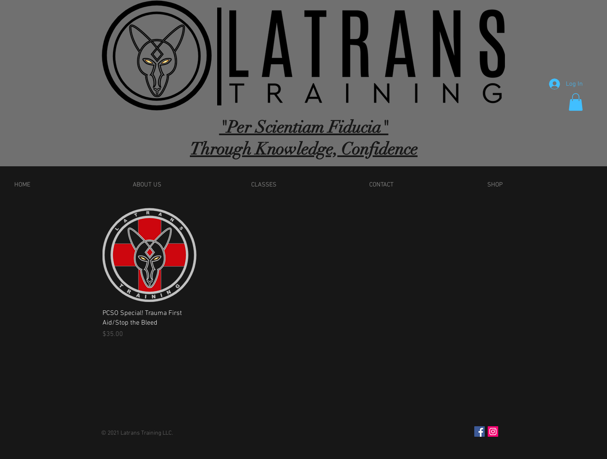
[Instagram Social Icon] (493, 431)
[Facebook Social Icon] (479, 431)
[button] (575, 102)
